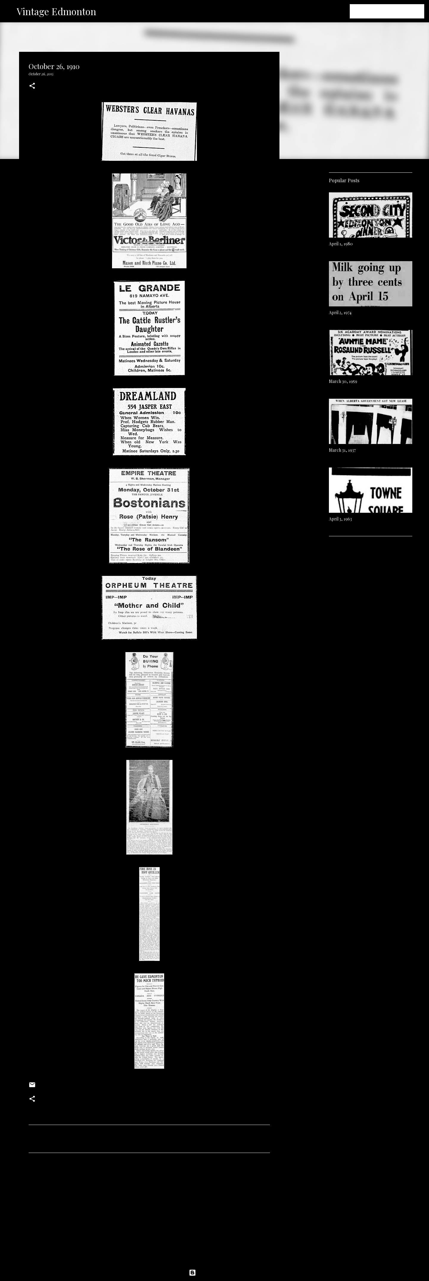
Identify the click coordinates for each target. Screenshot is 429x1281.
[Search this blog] (393, 11)
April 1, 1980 (341, 244)
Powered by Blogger (214, 1272)
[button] (32, 86)
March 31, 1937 (342, 450)
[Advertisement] (149, 1213)
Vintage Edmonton (56, 11)
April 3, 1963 (340, 519)
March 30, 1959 (343, 381)
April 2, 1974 (340, 312)
